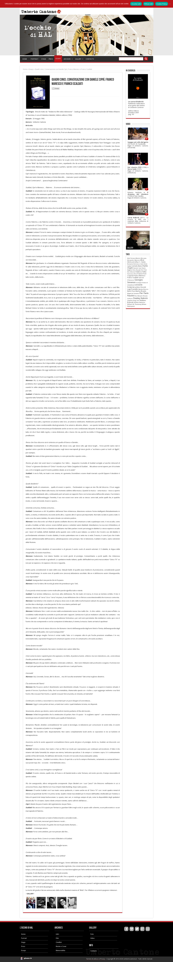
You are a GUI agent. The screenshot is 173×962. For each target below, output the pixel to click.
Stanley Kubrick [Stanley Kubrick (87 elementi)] (140, 298)
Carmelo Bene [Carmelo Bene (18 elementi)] (136, 266)
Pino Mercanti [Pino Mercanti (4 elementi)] (138, 296)
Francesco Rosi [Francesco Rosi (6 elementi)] (132, 274)
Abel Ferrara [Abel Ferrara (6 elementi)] (131, 258)
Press (23, 946)
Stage (23, 942)
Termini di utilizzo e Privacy (95, 959)
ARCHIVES (68, 59)
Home (25, 69)
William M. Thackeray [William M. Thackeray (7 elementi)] (134, 304)
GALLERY (79, 59)
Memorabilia (60, 950)
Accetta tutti (135, 4)
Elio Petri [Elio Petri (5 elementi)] (144, 270)
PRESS (51, 59)
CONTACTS (90, 59)
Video (92, 938)
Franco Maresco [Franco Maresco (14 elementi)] (139, 276)
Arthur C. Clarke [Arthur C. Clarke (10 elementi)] (139, 262)
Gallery (130, 247)
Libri (57, 934)
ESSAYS (58, 59)
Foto (92, 934)
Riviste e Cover (61, 946)
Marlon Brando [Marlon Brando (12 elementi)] (141, 291)
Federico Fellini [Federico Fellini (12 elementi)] (141, 272)
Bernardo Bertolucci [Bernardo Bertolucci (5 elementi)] (133, 264)
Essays (31, 69)
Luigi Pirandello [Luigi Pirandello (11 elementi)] (132, 289)
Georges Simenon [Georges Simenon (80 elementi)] (135, 281)
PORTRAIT (34, 59)
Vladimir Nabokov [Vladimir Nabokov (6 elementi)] (139, 302)
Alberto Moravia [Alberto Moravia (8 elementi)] (140, 258)
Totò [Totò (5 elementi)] (138, 300)
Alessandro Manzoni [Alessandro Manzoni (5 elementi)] (133, 260)
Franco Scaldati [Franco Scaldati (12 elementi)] (132, 278)
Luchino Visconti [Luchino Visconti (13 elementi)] (140, 287)
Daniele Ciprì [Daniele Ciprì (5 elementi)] (137, 268)
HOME (24, 59)
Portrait (24, 938)
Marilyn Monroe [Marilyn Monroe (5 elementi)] (143, 289)
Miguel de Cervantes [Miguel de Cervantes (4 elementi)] (133, 293)
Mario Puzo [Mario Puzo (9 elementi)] (131, 291)
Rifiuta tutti (148, 4)
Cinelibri (59, 942)
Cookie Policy (161, 4)
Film (57, 938)
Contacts (93, 951)
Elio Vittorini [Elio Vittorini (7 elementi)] (131, 272)
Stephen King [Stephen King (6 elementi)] (131, 300)
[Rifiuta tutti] (170, 4)
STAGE (43, 59)
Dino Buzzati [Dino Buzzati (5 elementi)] (137, 270)
